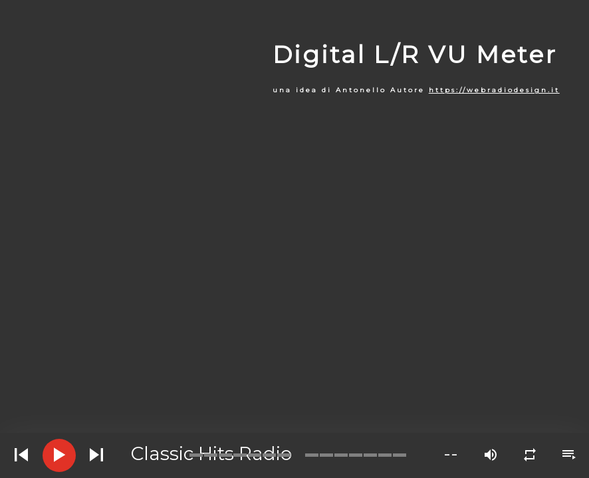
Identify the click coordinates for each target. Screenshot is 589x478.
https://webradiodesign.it (494, 90)
